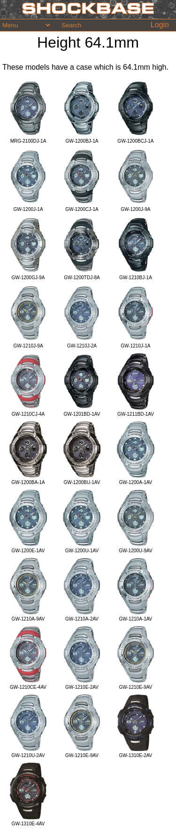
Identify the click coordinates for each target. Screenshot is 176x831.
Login (160, 25)
